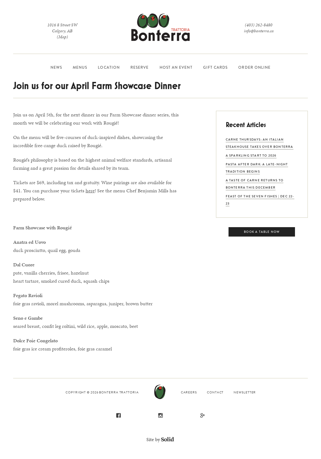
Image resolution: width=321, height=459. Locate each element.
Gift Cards (215, 67)
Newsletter (245, 392)
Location (109, 67)
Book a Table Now (262, 231)
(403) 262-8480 (258, 25)
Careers (189, 392)
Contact (215, 392)
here (90, 190)
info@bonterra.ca (259, 31)
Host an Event (176, 67)
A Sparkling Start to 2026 (251, 155)
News (56, 67)
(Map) (62, 37)
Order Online (254, 67)
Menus (80, 67)
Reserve (139, 67)
